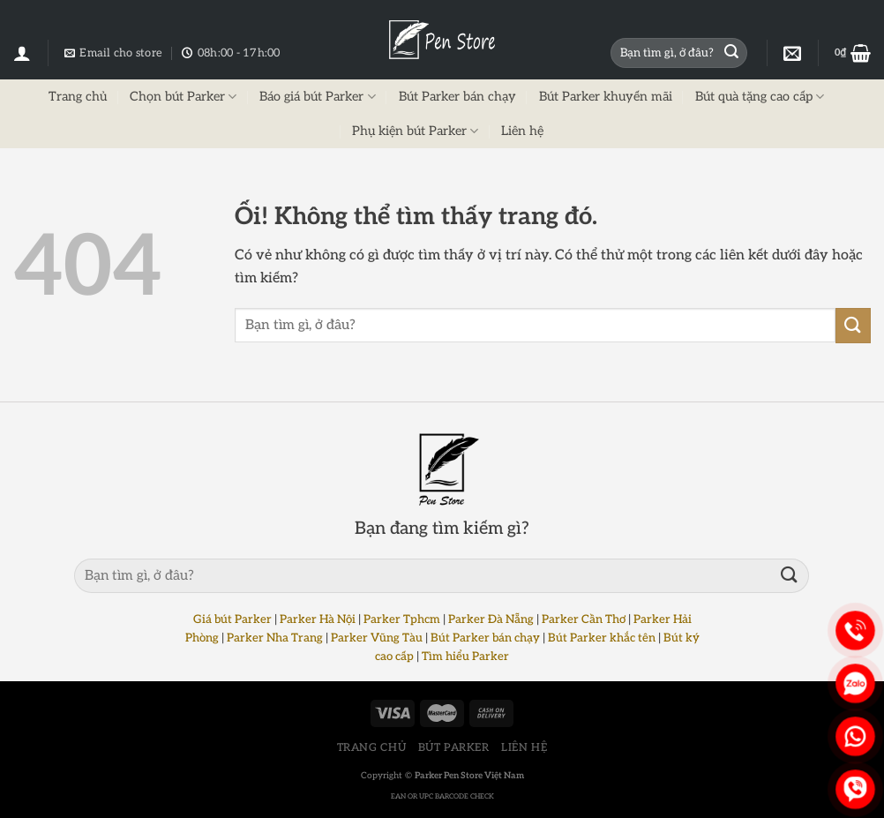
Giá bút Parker (232, 619)
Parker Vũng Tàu (377, 638)
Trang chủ (78, 96)
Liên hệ (522, 131)
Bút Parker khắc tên (602, 638)
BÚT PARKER (454, 747)
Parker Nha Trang (275, 638)
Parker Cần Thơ (584, 619)
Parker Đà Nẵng (491, 619)
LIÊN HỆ (524, 747)
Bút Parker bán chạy (457, 96)
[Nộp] (731, 53)
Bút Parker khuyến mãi (605, 96)
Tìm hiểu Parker (465, 656)
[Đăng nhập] (22, 53)
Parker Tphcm (401, 619)
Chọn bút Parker (183, 96)
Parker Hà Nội (318, 619)
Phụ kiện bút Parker (415, 131)
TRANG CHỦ (372, 747)
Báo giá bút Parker (317, 96)
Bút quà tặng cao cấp (759, 96)
